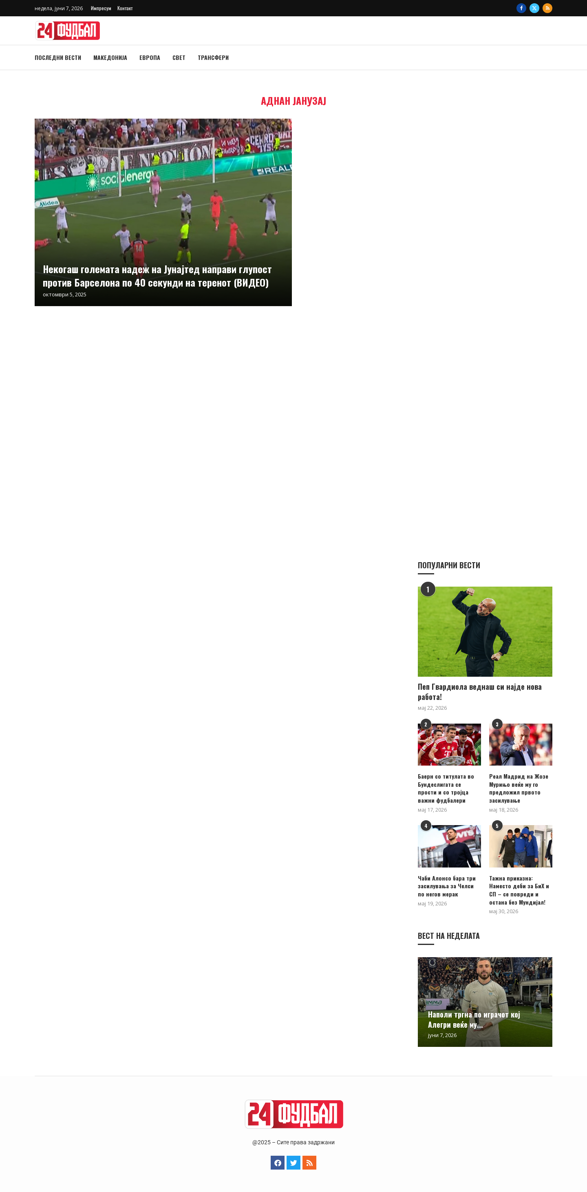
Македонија (110, 57)
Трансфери (213, 57)
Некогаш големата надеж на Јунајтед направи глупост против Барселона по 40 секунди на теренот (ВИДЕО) (157, 275)
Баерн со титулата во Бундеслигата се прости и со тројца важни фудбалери (446, 787)
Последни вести (58, 57)
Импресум (101, 7)
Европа (149, 57)
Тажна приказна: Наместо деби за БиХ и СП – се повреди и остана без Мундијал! (519, 889)
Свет (178, 57)
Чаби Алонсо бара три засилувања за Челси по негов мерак (447, 886)
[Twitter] (534, 8)
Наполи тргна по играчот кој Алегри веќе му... (474, 1019)
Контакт (124, 7)
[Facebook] (521, 8)
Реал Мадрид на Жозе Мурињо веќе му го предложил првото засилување (518, 787)
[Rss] (547, 8)
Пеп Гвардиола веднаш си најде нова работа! (480, 691)
